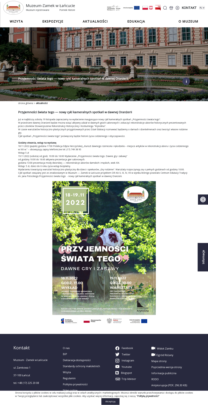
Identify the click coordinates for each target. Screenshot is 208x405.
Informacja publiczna (163, 373)
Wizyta (67, 372)
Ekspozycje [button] (52, 21)
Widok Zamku (162, 348)
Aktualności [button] (95, 21)
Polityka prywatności (75, 384)
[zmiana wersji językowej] (202, 8)
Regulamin (69, 378)
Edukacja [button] (136, 21)
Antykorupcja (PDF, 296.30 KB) (169, 385)
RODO (155, 379)
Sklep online (70, 390)
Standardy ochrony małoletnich (81, 366)
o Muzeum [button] (188, 21)
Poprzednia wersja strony (166, 367)
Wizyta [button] (16, 21)
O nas (66, 348)
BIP (65, 354)
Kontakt (189, 8)
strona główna (25, 103)
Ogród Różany (162, 355)
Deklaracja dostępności (77, 360)
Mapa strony (159, 361)
